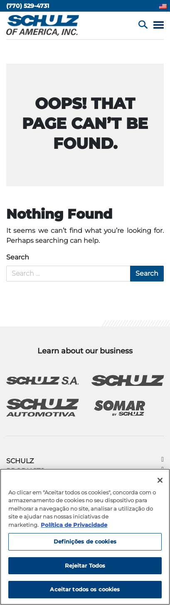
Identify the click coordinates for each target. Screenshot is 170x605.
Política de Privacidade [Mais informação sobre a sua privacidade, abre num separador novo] (74, 524)
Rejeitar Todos (85, 565)
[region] (85, 537)
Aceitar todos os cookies (85, 589)
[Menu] (158, 25)
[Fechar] (160, 480)
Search (17, 257)
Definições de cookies (85, 541)
